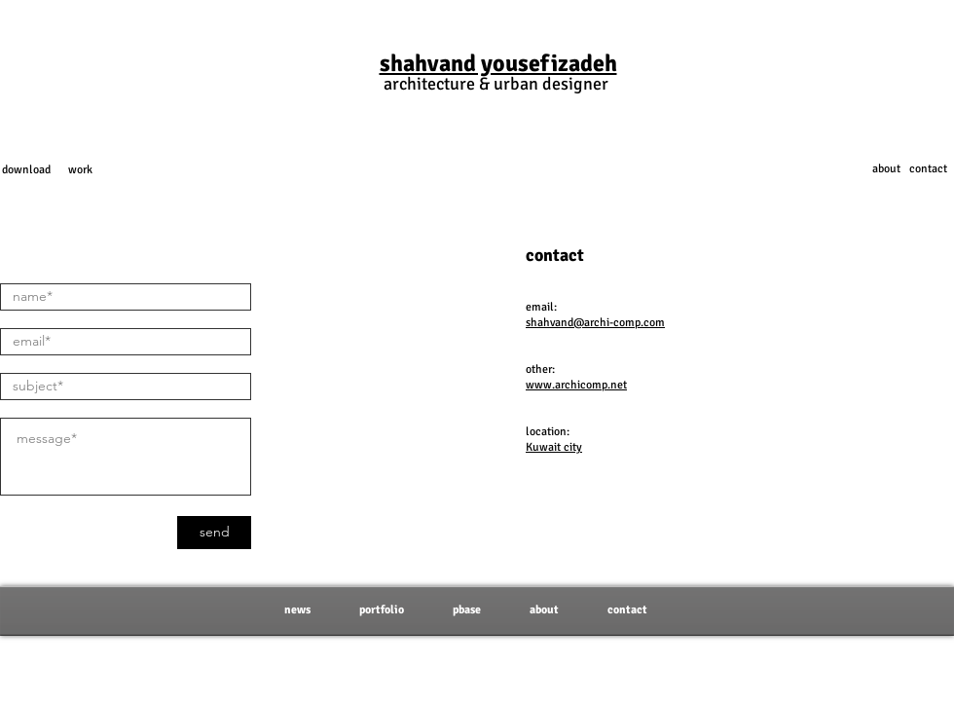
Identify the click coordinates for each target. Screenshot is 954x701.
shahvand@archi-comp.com (595, 322)
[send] (214, 532)
